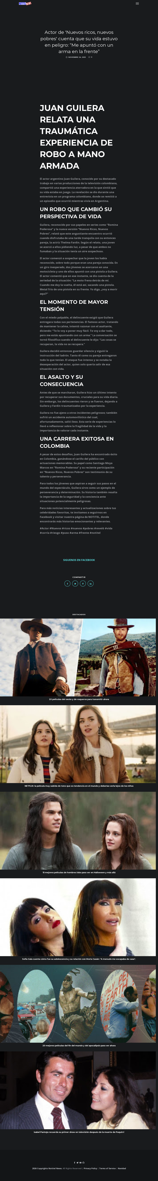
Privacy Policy (90, 1168)
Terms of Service (107, 1168)
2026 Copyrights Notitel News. (47, 1168)
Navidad (122, 1168)
